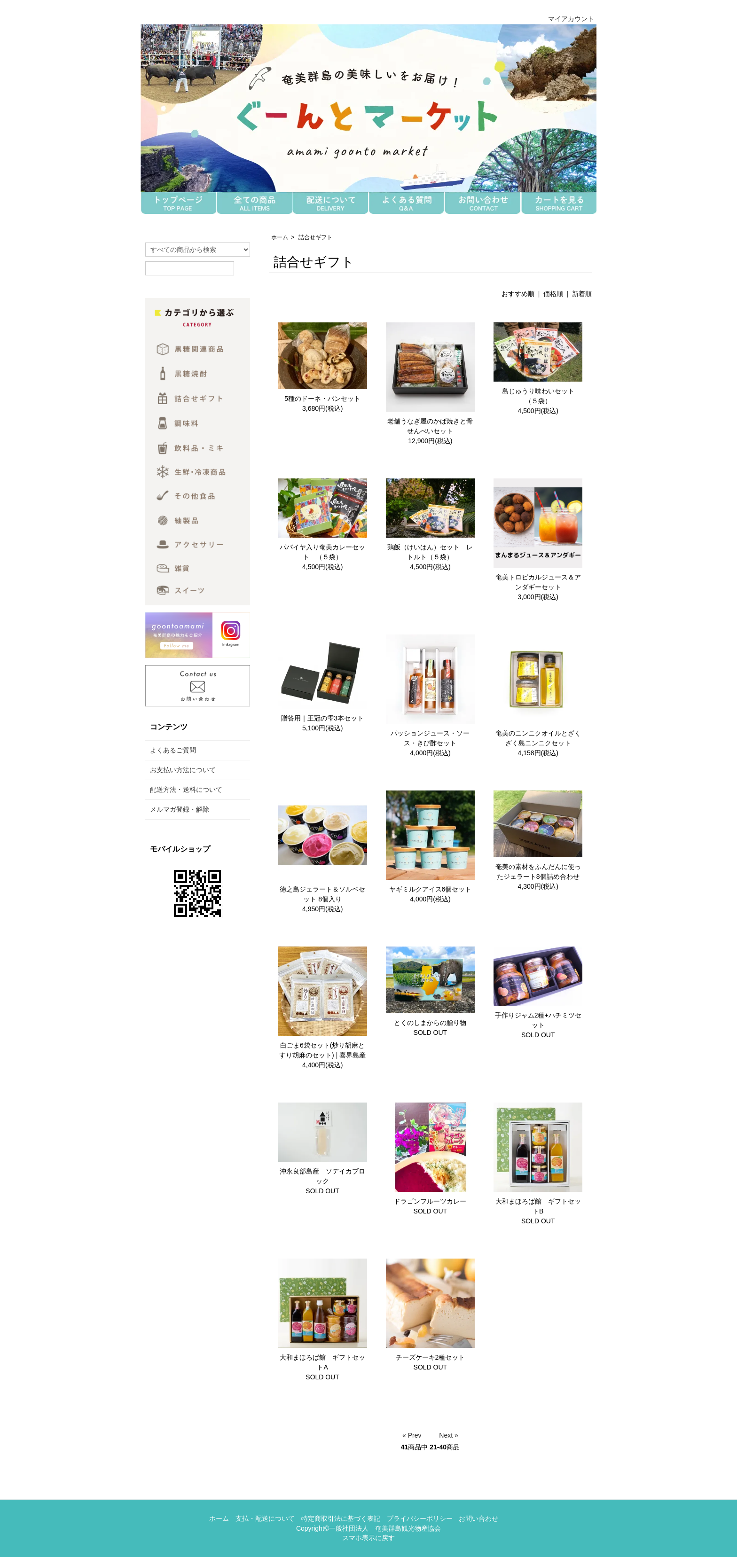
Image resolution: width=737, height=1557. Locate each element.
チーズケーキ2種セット (430, 1357)
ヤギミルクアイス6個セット (430, 889)
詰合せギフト (315, 237)
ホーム (279, 237)
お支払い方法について (183, 770)
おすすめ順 (518, 293)
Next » (448, 1435)
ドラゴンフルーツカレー (430, 1201)
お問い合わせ (478, 1518)
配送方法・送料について (186, 789)
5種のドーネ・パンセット (322, 398)
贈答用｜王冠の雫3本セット (322, 718)
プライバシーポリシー (420, 1518)
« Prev (411, 1435)
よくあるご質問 (173, 750)
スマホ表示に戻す (368, 1537)
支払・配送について (265, 1518)
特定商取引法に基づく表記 (340, 1518)
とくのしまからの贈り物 (430, 1022)
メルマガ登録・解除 (179, 809)
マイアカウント (566, 19)
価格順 (553, 293)
